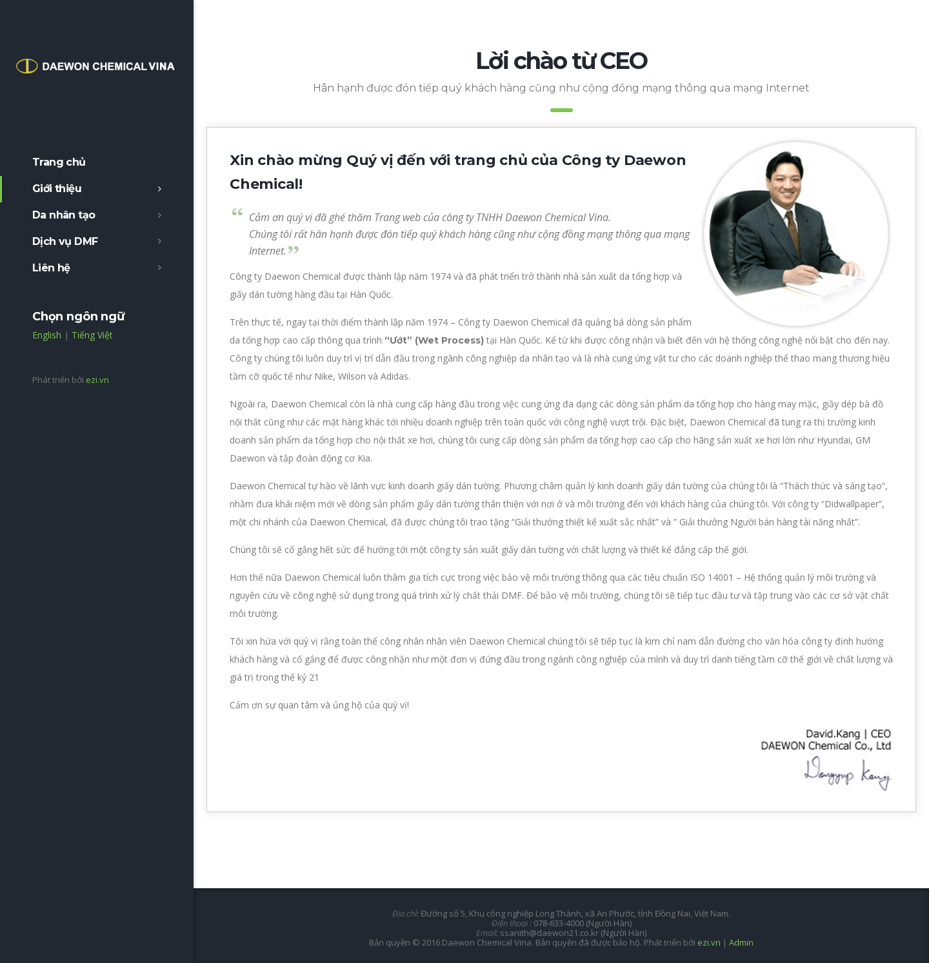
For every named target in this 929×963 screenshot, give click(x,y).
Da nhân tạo (63, 215)
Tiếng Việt (92, 335)
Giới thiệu (56, 188)
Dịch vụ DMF (64, 241)
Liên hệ (51, 268)
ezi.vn (97, 379)
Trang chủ (59, 162)
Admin (741, 942)
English (46, 335)
